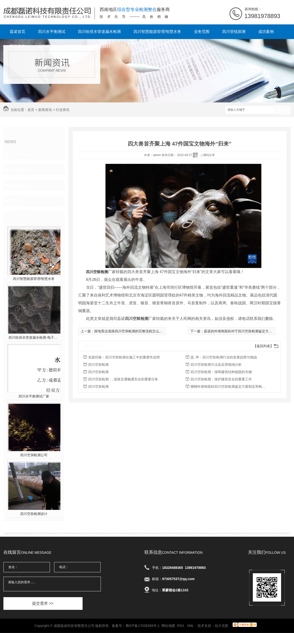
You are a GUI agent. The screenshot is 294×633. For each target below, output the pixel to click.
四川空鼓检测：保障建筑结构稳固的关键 (221, 372)
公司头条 (19, 153)
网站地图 (168, 626)
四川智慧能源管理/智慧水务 (157, 32)
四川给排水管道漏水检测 (99, 32)
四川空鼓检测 (98, 364)
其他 (15, 200)
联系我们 (102, 46)
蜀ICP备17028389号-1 (142, 626)
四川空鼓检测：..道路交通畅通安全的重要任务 (123, 379)
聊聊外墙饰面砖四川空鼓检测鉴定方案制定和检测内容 (229, 386)
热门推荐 (19, 216)
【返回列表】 (263, 346)
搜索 (282, 110)
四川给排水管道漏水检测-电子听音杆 (34, 337)
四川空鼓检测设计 (33, 514)
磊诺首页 (17, 32)
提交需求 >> (42, 603)
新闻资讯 (74, 46)
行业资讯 (62, 110)
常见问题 (19, 185)
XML (191, 626)
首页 (31, 110)
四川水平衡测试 (51, 32)
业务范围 (201, 32)
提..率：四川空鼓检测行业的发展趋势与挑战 (223, 357)
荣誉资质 (17, 46)
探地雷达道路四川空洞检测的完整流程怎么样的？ (131, 331)
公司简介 (46, 46)
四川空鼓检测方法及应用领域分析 (216, 364)
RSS (181, 626)
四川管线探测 (234, 32)
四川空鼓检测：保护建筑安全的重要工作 (221, 379)
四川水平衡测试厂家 (34, 396)
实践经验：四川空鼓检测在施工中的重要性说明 (124, 357)
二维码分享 (207, 155)
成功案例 (266, 32)
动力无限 (221, 626)
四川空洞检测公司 (33, 455)
